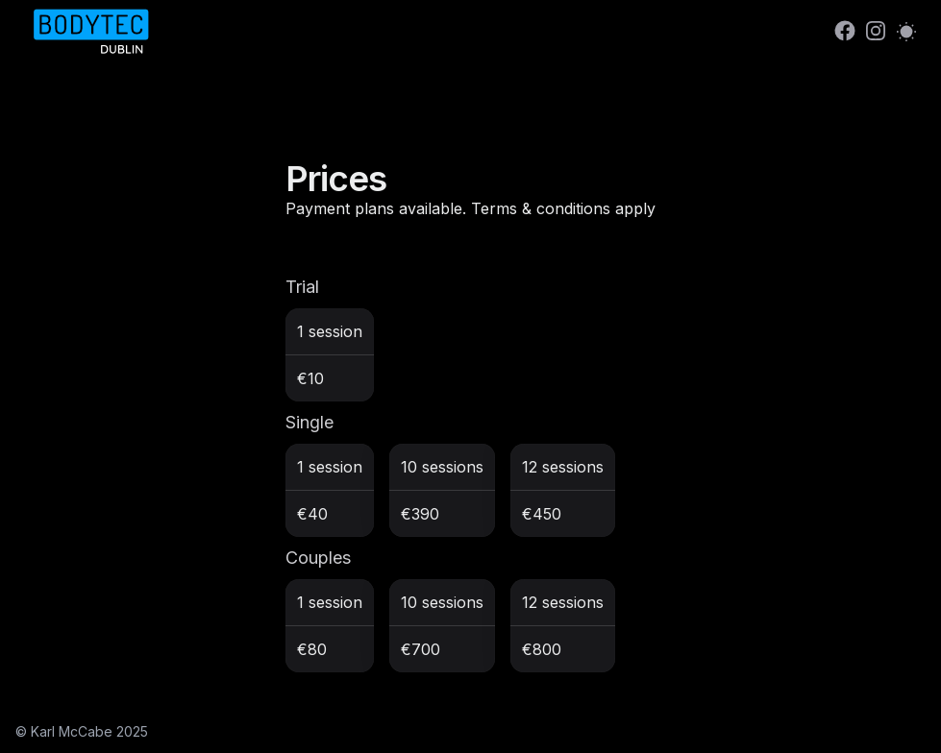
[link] (844, 30)
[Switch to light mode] (906, 30)
